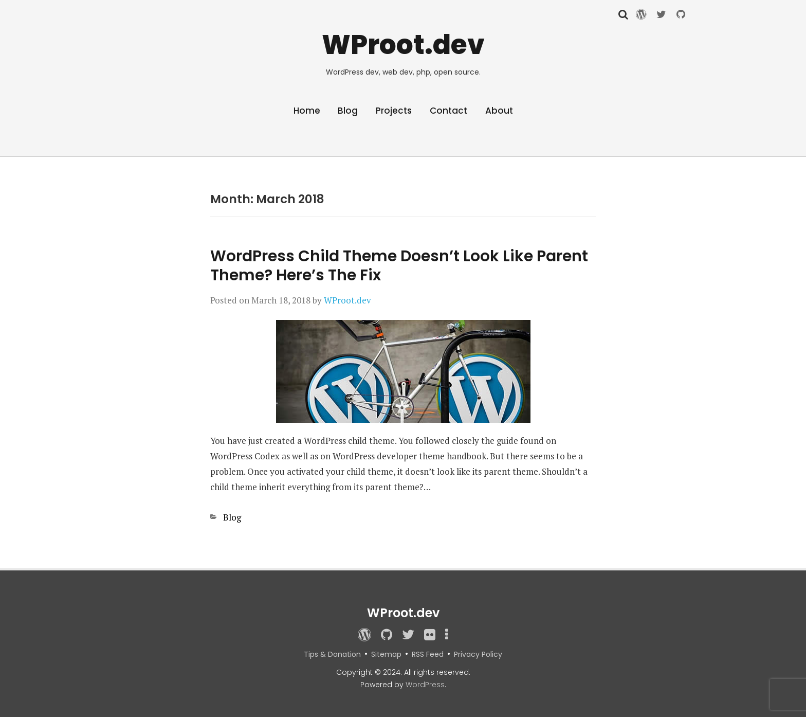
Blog (348, 110)
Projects (394, 110)
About (499, 110)
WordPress (425, 684)
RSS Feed (428, 654)
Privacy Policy (478, 654)
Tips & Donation (332, 654)
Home (307, 110)
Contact (448, 110)
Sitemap (386, 654)
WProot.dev (403, 44)
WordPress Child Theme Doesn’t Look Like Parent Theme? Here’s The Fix (399, 265)
